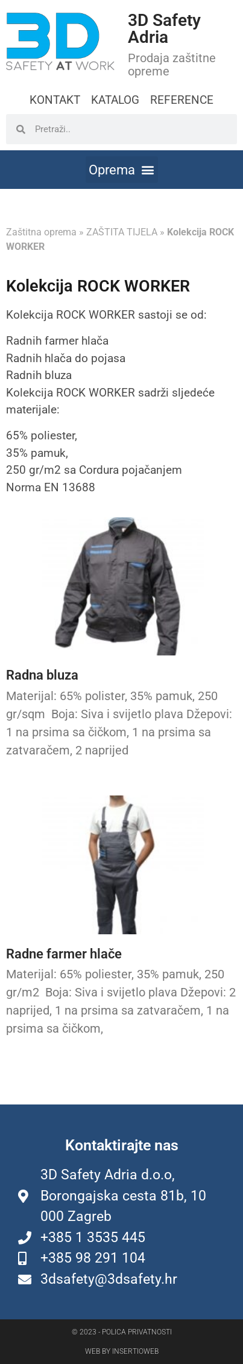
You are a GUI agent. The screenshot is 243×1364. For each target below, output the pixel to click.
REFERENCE (181, 100)
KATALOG (115, 100)
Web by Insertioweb (122, 1351)
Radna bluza (42, 675)
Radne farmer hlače (64, 953)
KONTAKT (55, 100)
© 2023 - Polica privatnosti (122, 1332)
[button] (122, 169)
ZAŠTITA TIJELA (121, 232)
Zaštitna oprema (41, 232)
